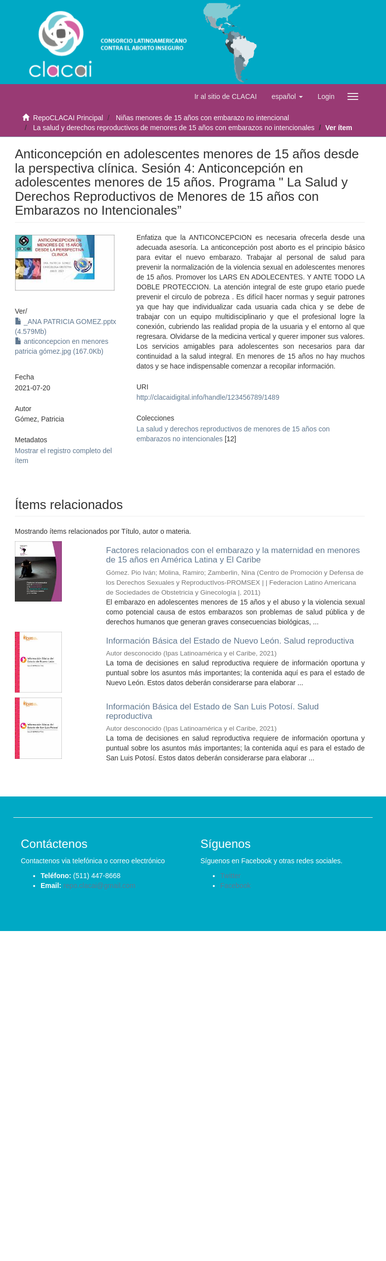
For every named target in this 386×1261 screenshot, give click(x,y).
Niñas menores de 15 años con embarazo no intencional (202, 118)
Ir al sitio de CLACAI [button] (225, 96)
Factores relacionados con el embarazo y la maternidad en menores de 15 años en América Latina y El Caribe (233, 555)
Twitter (230, 876)
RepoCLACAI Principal (68, 118)
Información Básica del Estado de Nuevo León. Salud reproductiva (230, 641)
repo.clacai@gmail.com (99, 885)
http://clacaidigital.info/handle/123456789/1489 (208, 397)
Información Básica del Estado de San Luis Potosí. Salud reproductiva (212, 711)
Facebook (235, 885)
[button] (287, 96)
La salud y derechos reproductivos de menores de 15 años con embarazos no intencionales (174, 128)
